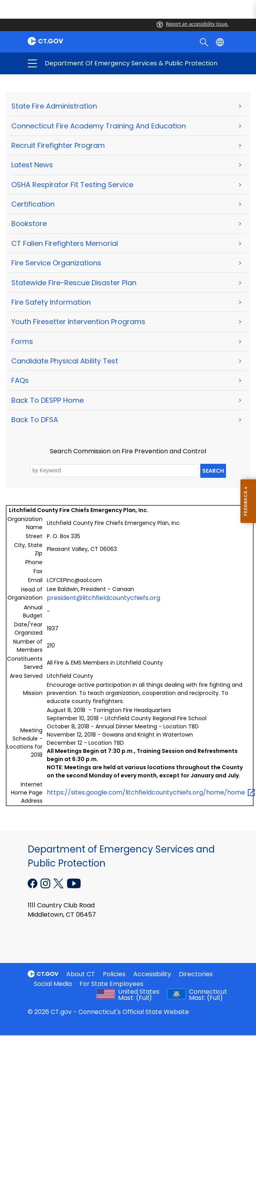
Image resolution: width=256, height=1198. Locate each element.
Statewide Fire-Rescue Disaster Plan (73, 283)
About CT (80, 974)
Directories (196, 974)
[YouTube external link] (74, 883)
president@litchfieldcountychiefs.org (103, 597)
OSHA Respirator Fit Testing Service (72, 184)
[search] (205, 41)
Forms (22, 341)
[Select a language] (221, 41)
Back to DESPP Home (47, 400)
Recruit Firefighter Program (58, 145)
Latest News (32, 165)
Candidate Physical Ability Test (64, 361)
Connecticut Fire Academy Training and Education (98, 126)
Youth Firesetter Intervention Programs (78, 321)
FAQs (20, 380)
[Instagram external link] (46, 883)
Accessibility (152, 974)
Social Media (53, 983)
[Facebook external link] (33, 883)
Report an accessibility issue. (192, 24)
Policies (114, 974)
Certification (33, 204)
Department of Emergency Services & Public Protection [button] (92, 63)
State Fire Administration (54, 106)
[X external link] (59, 883)
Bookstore (29, 223)
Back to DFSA (34, 419)
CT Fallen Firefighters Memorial (64, 243)
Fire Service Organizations (56, 263)
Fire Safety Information (51, 302)
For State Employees (111, 983)
